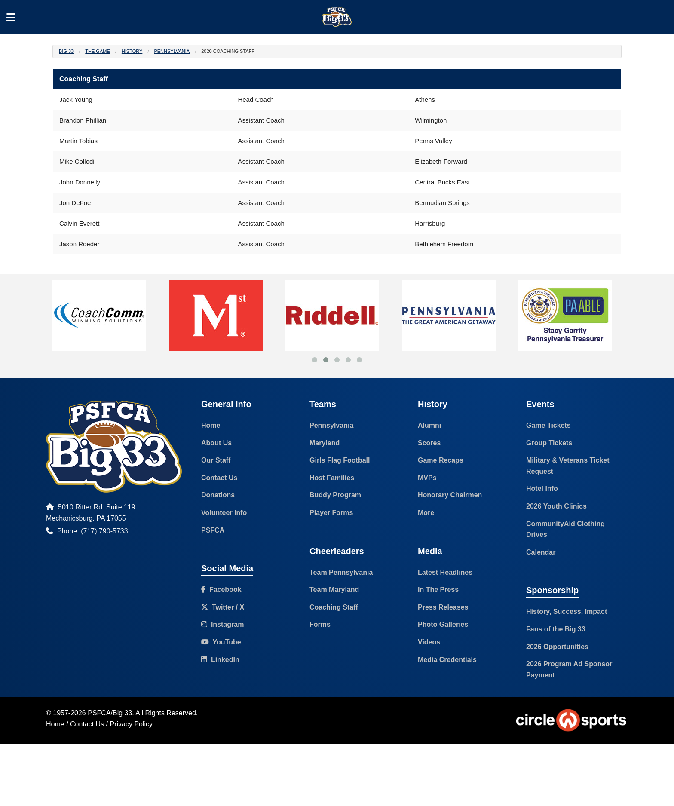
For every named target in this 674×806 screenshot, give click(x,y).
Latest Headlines (445, 572)
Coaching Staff (333, 607)
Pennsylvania (172, 51)
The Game (97, 51)
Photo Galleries (443, 624)
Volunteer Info (224, 512)
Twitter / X (222, 607)
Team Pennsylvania (341, 572)
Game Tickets (548, 425)
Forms (320, 624)
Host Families (331, 477)
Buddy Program (335, 495)
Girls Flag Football (339, 460)
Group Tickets (549, 443)
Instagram (222, 624)
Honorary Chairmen (450, 495)
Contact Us (219, 477)
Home (210, 425)
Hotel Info (542, 488)
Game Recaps (440, 460)
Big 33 (66, 51)
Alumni (429, 425)
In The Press (438, 589)
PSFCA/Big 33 (110, 713)
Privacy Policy (131, 724)
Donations (218, 495)
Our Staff (215, 460)
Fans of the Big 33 (555, 629)
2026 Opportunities (557, 646)
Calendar (540, 552)
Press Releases (443, 607)
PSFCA (212, 530)
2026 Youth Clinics (556, 506)
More (426, 512)
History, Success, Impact (566, 611)
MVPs (427, 477)
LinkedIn (220, 659)
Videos (429, 642)
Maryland (324, 443)
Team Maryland (334, 589)
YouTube (221, 642)
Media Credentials (447, 659)
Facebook (221, 589)
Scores (429, 443)
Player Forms (331, 512)
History (132, 51)
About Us (216, 443)
